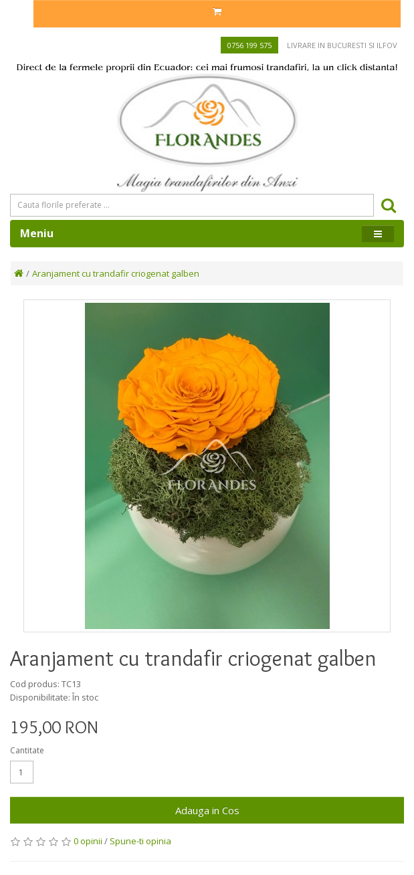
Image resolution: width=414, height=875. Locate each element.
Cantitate (27, 750)
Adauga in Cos (207, 810)
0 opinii (88, 841)
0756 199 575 (249, 45)
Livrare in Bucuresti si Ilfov (342, 45)
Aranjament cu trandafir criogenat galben (115, 273)
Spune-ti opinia (140, 841)
